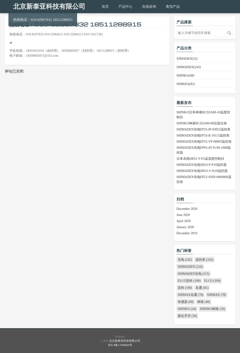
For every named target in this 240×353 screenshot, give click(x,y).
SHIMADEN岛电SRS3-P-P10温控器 (201, 165)
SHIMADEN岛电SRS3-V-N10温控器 (202, 171)
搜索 (229, 33)
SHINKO (185, 75)
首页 (105, 6)
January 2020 (185, 227)
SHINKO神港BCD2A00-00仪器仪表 (201, 123)
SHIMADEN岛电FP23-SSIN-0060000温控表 (203, 179)
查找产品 (173, 6)
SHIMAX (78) (216, 295)
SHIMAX (185, 84)
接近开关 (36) (187, 316)
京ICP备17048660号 (120, 345)
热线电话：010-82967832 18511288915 (42, 20)
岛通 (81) (201, 288)
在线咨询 (149, 6)
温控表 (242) (204, 259)
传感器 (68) (186, 302)
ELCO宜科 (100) (189, 280)
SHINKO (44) (187, 309)
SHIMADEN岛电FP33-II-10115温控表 (203, 135)
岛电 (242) (185, 259)
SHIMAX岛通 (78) (190, 295)
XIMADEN (186, 58)
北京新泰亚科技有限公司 (49, 6)
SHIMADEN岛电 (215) (194, 273)
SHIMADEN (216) (190, 266)
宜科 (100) (185, 288)
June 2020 (183, 215)
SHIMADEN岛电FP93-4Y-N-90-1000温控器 (203, 150)
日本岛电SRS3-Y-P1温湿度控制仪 (200, 158)
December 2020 (186, 209)
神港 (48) (203, 302)
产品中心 (125, 6)
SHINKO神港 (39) (212, 309)
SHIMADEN (188, 67)
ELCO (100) (212, 280)
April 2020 (183, 221)
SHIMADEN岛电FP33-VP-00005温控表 (204, 141)
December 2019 (186, 233)
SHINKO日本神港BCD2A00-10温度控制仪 (203, 115)
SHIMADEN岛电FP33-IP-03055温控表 (203, 129)
